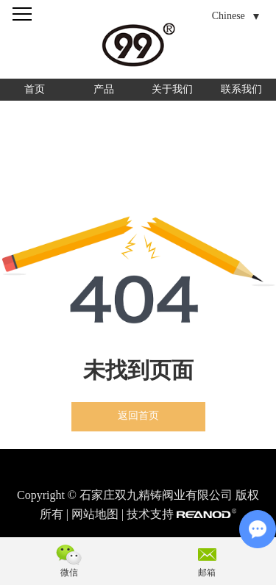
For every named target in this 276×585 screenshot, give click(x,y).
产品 (103, 89)
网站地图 (94, 514)
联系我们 (241, 89)
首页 (34, 89)
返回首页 (138, 415)
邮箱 (207, 572)
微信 (69, 572)
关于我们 (172, 89)
